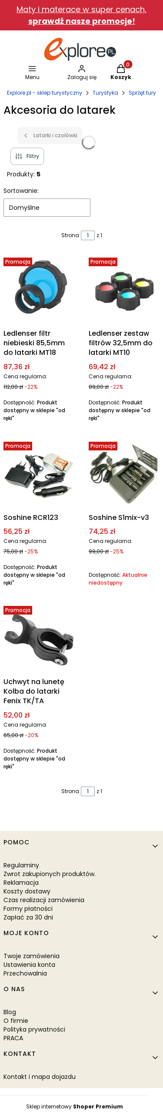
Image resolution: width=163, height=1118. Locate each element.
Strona (70, 235)
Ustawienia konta (29, 964)
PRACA (13, 1038)
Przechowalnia (25, 973)
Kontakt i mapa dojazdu (39, 1076)
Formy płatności (28, 908)
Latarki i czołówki (49, 135)
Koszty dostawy (26, 891)
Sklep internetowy (74, 1106)
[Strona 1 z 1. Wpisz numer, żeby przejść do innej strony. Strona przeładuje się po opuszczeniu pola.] (88, 235)
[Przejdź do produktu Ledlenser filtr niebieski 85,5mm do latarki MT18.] (39, 289)
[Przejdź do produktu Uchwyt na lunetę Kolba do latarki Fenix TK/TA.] (39, 638)
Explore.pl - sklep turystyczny (44, 92)
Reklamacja (21, 882)
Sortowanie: (21, 190)
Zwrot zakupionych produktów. (49, 874)
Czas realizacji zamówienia (43, 900)
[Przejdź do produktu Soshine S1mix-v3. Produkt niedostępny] (124, 473)
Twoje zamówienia (31, 956)
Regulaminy (21, 865)
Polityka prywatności (34, 1029)
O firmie (15, 1020)
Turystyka (105, 92)
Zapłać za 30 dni (28, 917)
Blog (9, 1012)
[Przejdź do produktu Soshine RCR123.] (39, 473)
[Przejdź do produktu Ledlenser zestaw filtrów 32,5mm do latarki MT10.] (124, 289)
